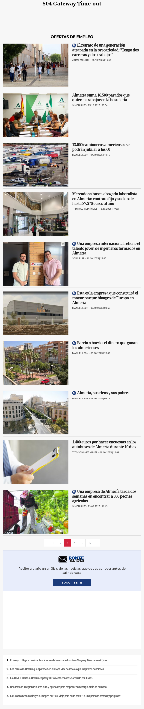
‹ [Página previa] (46, 543)
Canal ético (52, 683)
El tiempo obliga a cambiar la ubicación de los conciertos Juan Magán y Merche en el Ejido (58, 602)
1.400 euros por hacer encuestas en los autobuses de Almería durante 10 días (104, 444)
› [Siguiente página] (97, 543)
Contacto (135, 677)
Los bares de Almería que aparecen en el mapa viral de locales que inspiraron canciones (57, 611)
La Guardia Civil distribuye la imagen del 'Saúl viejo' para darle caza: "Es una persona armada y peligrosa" (65, 638)
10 (90, 543)
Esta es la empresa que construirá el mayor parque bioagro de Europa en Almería (105, 298)
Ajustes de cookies (71, 683)
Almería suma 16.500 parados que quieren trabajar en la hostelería (101, 97)
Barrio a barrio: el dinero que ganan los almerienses (104, 345)
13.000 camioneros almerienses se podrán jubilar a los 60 (100, 147)
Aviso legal (7, 677)
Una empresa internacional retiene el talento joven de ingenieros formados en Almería (106, 248)
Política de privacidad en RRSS (111, 677)
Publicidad (7, 683)
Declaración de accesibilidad (99, 683)
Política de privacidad (27, 677)
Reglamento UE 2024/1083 (30, 683)
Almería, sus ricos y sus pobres (103, 392)
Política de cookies (51, 677)
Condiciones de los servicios (78, 677)
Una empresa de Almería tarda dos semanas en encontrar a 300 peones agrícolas (104, 496)
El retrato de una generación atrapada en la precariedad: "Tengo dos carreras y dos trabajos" (105, 50)
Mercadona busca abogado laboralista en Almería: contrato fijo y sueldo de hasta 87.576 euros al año (104, 198)
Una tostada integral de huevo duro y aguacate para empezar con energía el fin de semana (58, 629)
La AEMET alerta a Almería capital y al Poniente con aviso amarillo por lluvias (51, 620)
